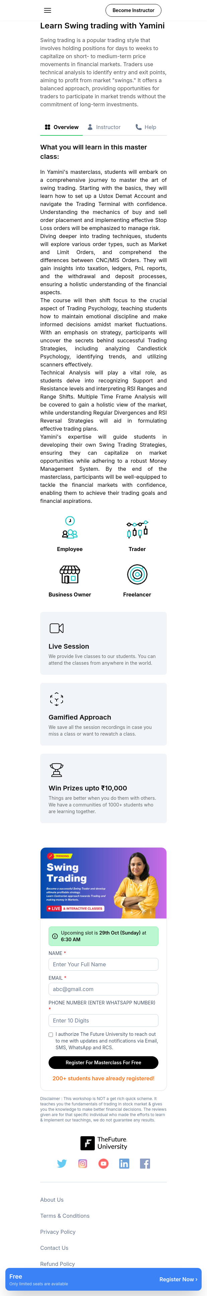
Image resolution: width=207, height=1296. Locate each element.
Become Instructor (133, 10)
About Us (52, 1199)
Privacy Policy (58, 1231)
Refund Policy (57, 1264)
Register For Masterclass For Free (103, 1062)
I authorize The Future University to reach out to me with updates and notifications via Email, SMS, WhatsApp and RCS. (107, 1040)
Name (57, 953)
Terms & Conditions (64, 1215)
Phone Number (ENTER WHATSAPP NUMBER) (102, 1006)
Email (57, 978)
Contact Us (54, 1248)
